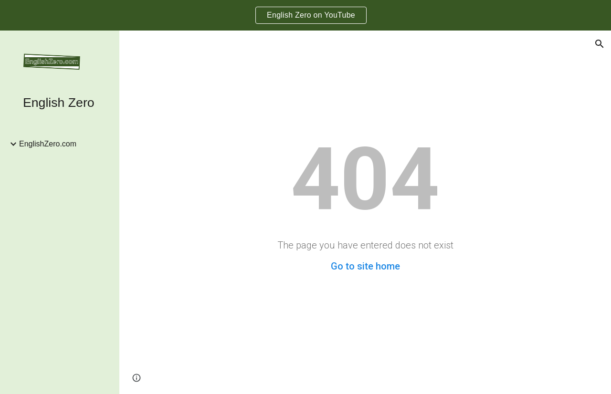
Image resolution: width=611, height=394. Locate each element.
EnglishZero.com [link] (47, 144)
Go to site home (365, 266)
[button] (599, 43)
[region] (305, 15)
